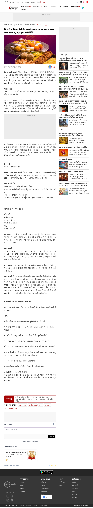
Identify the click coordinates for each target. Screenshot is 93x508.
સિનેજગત (62, 483)
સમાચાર (22, 483)
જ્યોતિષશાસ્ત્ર (36, 6)
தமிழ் (17, 2)
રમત (60, 486)
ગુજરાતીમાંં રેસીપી (18, 25)
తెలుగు (27, 2)
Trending (23, 9)
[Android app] (46, 473)
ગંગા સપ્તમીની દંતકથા (65, 159)
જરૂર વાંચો (64, 55)
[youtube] (8, 500)
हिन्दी (6, 2)
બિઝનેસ (22, 492)
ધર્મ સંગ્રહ (53, 6)
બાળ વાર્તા (74, 498)
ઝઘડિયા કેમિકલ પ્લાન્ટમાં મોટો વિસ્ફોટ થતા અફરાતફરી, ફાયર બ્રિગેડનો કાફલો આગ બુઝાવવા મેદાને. (72, 116)
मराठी (22, 2)
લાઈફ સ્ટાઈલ (74, 6)
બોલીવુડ (65, 6)
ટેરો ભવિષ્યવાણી (45, 489)
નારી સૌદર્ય (75, 486)
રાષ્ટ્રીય (22, 486)
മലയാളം (33, 2)
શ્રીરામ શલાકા (44, 492)
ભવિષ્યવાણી (44, 483)
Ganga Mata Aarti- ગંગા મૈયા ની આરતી (71, 171)
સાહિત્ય (74, 492)
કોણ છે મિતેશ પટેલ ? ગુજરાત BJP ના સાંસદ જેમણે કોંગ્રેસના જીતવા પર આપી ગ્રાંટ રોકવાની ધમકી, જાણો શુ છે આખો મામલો (73, 102)
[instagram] (12, 500)
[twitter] (12, 496)
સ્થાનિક (22, 489)
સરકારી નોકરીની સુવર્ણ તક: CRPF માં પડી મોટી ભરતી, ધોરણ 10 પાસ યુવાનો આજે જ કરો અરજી (73, 73)
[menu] (6, 8)
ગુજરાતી (43, 2)
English (12, 2)
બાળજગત (74, 495)
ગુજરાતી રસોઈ (75, 489)
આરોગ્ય (74, 483)
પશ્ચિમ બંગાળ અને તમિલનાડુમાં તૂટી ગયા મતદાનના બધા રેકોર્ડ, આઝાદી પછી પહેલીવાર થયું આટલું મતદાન (73, 88)
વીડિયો (45, 6)
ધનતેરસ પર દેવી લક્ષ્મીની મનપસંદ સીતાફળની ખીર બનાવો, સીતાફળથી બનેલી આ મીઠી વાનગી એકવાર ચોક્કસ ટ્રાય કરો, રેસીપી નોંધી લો (34, 399)
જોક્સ (41, 405)
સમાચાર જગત (23, 405)
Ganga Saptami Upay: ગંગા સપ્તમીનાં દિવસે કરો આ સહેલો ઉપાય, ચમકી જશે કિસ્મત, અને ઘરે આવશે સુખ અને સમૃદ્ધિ (73, 185)
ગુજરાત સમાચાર (24, 6)
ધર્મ (60, 6)
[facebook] (8, 496)
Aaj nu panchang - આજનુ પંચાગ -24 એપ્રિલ (73, 147)
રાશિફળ (43, 486)
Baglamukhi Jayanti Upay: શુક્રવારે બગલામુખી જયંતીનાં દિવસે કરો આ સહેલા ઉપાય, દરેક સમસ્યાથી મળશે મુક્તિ (71, 134)
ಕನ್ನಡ (38, 2)
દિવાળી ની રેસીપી (30, 25)
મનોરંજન (47, 405)
